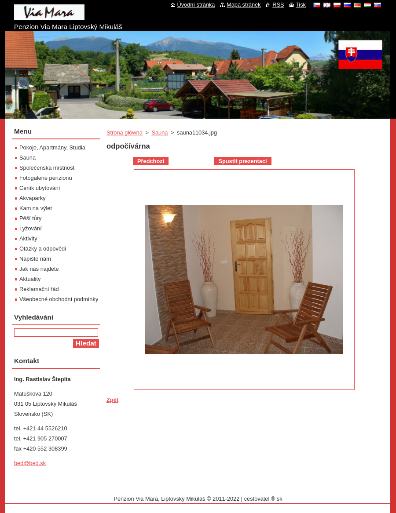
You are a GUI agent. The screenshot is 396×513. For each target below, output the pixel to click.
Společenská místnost (46, 167)
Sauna (159, 132)
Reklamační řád (39, 289)
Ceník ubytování (39, 188)
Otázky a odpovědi (42, 248)
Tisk (301, 4)
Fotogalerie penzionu (45, 178)
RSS (278, 4)
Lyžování (30, 228)
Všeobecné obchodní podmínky (58, 299)
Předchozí (150, 161)
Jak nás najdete (39, 269)
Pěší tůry (30, 218)
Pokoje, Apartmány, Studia (52, 147)
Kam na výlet (35, 208)
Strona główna (124, 132)
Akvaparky (32, 198)
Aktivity (28, 238)
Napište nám (35, 258)
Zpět (112, 400)
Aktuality (29, 279)
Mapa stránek (244, 4)
